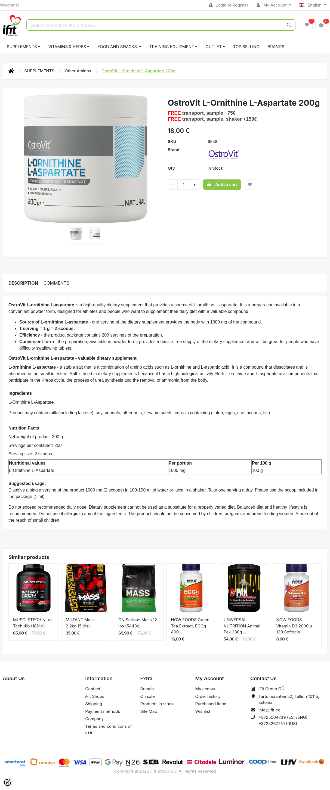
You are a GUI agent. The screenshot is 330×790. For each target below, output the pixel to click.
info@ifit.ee (269, 710)
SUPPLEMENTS (22, 46)
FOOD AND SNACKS (117, 46)
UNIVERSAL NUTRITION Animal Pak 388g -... (242, 626)
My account (206, 688)
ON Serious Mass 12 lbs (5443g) (137, 623)
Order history (208, 696)
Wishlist (202, 711)
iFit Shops (94, 696)
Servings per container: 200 (35, 445)
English (311, 5)
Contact (92, 688)
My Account (272, 5)
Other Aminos (78, 70)
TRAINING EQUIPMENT (171, 46)
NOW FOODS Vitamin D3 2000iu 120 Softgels (294, 626)
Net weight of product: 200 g (35, 436)
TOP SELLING (246, 46)
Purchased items (211, 703)
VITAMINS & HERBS (67, 46)
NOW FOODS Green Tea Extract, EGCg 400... (190, 626)
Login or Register (228, 5)
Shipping (93, 703)
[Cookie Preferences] (8, 782)
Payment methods (102, 711)
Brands (275, 46)
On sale (147, 696)
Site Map (148, 711)
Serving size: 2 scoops (30, 454)
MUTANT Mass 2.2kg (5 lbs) (80, 623)
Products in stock (157, 703)
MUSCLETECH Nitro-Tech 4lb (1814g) (33, 623)
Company (94, 718)
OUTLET (213, 46)
